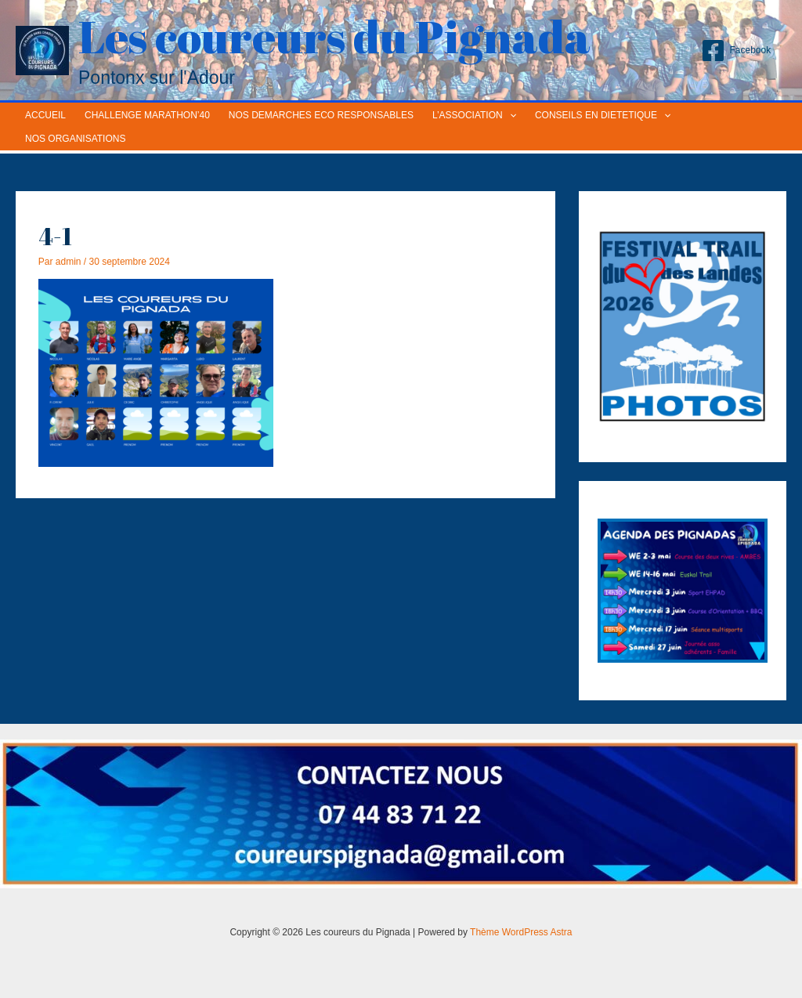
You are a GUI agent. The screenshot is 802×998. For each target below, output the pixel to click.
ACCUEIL (45, 115)
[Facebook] (736, 50)
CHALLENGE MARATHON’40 (147, 115)
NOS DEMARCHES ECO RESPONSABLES (321, 115)
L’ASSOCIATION (474, 115)
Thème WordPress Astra (521, 932)
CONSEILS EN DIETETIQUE (602, 115)
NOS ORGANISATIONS (75, 138)
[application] (509, 115)
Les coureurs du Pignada (334, 36)
